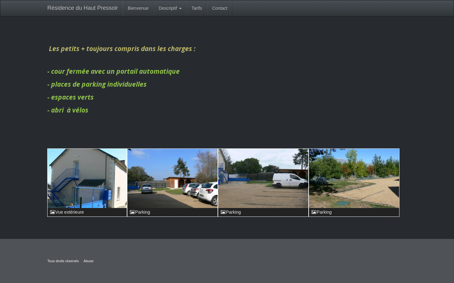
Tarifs (197, 8)
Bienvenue (138, 8)
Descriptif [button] (170, 8)
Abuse (89, 261)
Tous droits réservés (63, 261)
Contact (219, 8)
